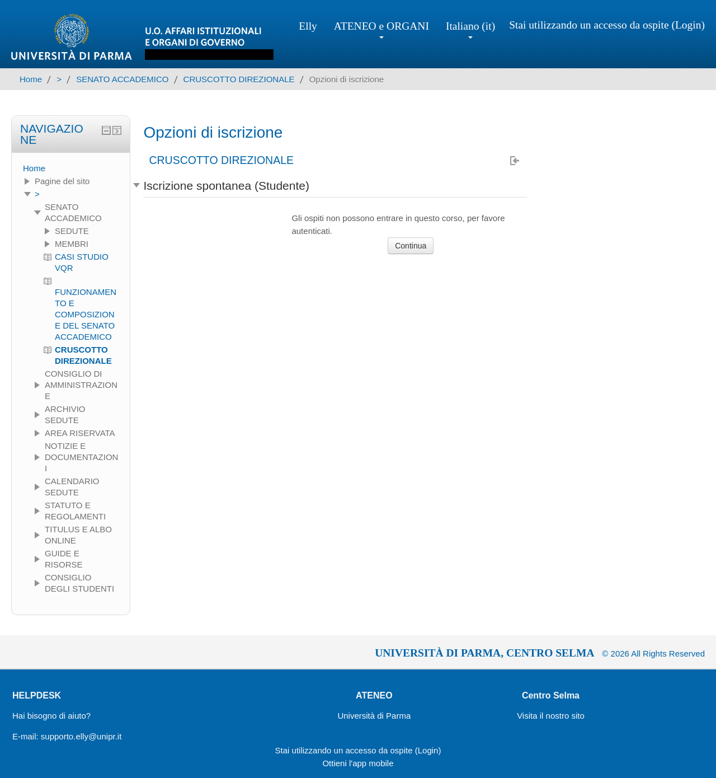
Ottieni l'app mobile (357, 763)
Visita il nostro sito (551, 715)
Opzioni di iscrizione (346, 79)
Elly (308, 26)
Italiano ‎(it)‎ (470, 29)
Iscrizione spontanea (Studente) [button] (226, 185)
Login (688, 25)
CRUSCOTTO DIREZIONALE (221, 160)
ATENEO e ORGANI (381, 29)
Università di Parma (374, 715)
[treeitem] (71, 168)
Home (34, 168)
